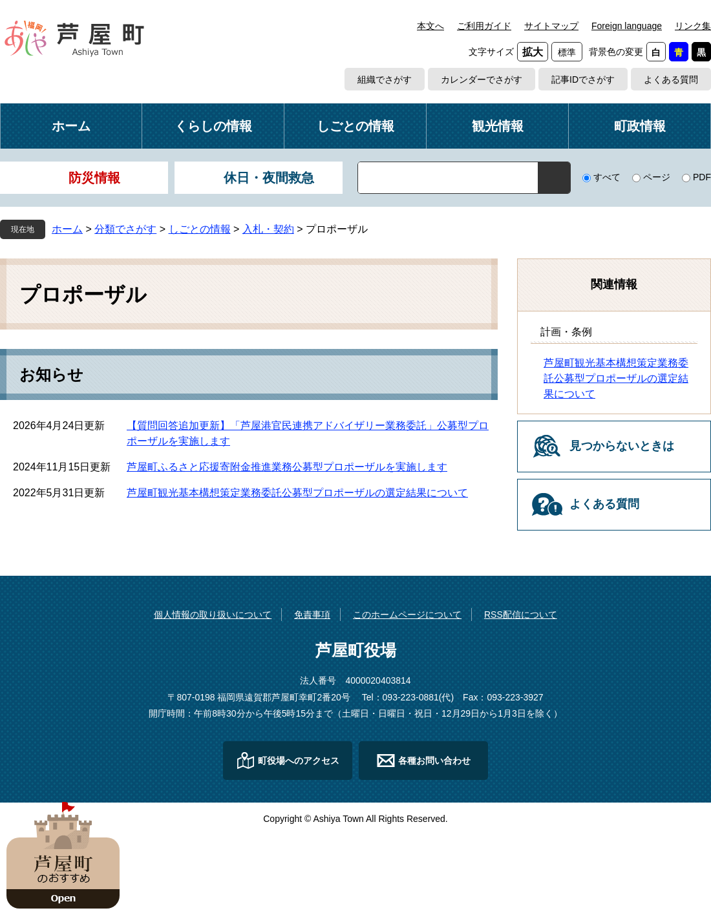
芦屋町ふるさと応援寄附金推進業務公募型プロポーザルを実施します (287, 466)
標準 (567, 52)
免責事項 (312, 614)
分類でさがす (125, 229)
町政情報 (640, 126)
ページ (656, 177)
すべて (607, 177)
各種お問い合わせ (434, 760)
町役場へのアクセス (298, 760)
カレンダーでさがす (481, 79)
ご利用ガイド (484, 26)
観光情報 (498, 126)
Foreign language (626, 26)
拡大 (532, 52)
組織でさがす (384, 79)
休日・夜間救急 (269, 178)
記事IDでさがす (583, 79)
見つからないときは (621, 445)
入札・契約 (268, 229)
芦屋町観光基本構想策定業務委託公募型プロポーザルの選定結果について (297, 492)
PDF (702, 177)
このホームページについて (407, 614)
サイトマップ (551, 26)
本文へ (430, 26)
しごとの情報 (355, 126)
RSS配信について (520, 614)
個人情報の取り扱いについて (212, 614)
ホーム (71, 126)
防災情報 (94, 178)
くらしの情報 (213, 126)
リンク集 (693, 26)
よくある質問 (671, 79)
